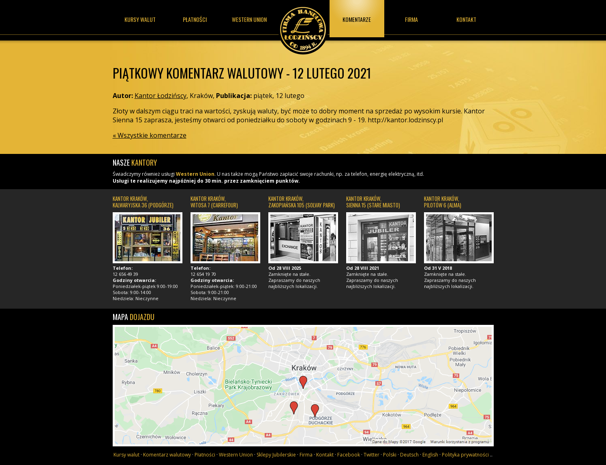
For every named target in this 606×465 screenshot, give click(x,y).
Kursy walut (140, 19)
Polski (389, 454)
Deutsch (409, 454)
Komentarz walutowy (167, 454)
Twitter (371, 454)
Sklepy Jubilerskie (276, 454)
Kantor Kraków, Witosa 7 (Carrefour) (214, 201)
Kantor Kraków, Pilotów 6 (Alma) (442, 201)
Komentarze (357, 19)
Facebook (348, 454)
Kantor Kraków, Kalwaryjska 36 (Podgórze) (143, 201)
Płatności (195, 19)
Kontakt (466, 19)
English (430, 454)
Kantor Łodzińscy (303, 27)
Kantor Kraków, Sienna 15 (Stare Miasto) (373, 201)
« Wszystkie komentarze (149, 135)
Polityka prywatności (465, 454)
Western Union (195, 174)
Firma (411, 19)
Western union (249, 19)
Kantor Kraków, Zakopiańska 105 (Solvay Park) (301, 201)
